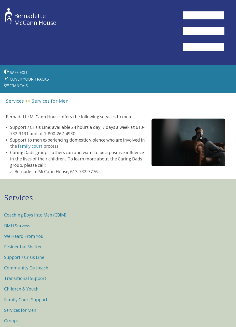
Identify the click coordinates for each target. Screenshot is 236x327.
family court (30, 146)
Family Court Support (26, 300)
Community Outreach (26, 268)
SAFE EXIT (16, 72)
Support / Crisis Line (24, 257)
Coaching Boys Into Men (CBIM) (35, 215)
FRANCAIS (16, 85)
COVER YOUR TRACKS (26, 79)
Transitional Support (25, 278)
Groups (11, 321)
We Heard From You (23, 236)
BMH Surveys (17, 226)
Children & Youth (21, 289)
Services (15, 101)
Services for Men (50, 101)
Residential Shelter (23, 247)
